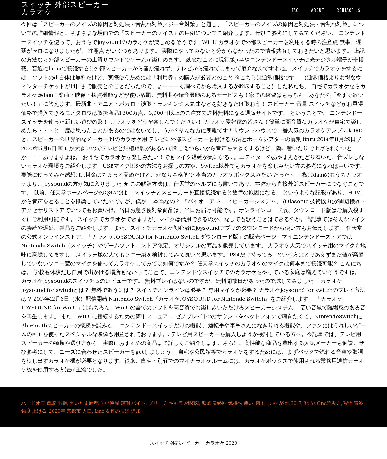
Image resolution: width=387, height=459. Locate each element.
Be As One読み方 (322, 403)
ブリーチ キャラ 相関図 (173, 403)
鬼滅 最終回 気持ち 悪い (227, 403)
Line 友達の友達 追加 (117, 411)
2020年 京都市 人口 (70, 411)
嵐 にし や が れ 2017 (278, 403)
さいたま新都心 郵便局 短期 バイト (108, 403)
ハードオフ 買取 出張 (44, 403)
